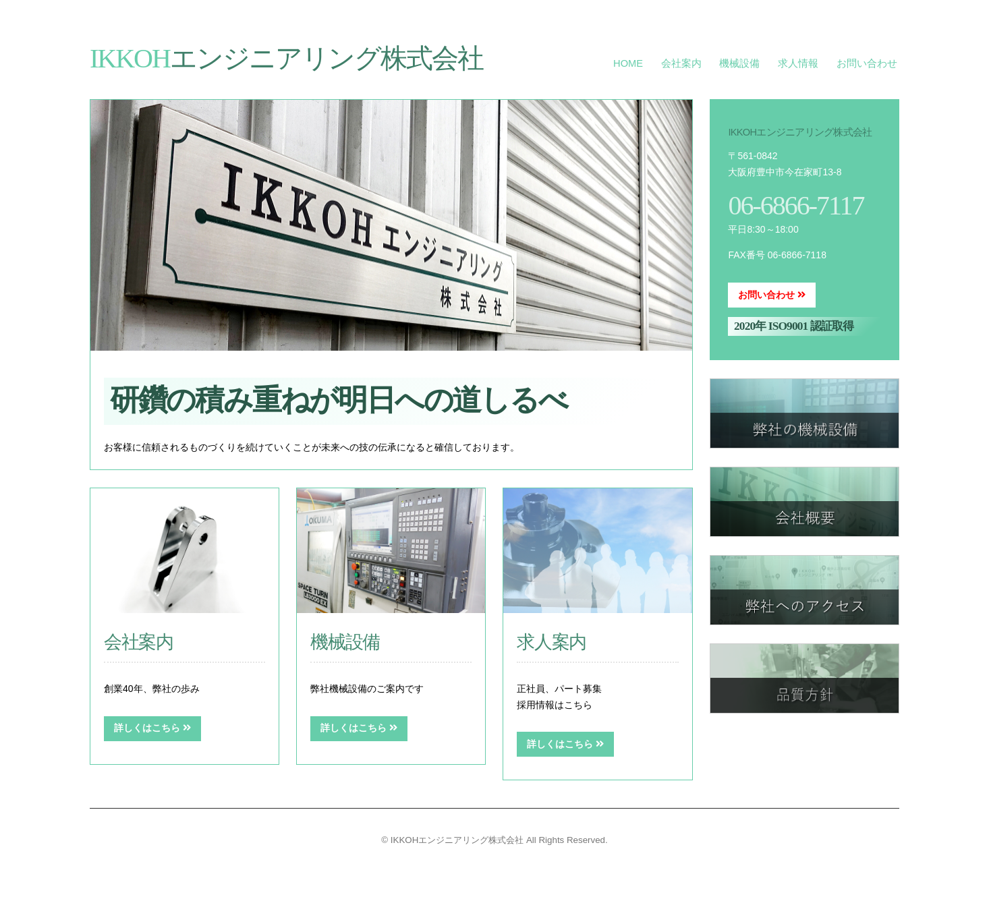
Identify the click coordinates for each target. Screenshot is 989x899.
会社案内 (681, 63)
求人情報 (798, 63)
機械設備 (739, 63)
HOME (628, 63)
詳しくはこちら (152, 727)
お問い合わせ (867, 63)
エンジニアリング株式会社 (286, 58)
